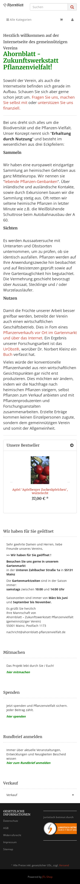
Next (68, 482)
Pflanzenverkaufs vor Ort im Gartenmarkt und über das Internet (40, 335)
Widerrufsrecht (12, 835)
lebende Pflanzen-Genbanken (31, 181)
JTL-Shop (47, 877)
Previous (12, 482)
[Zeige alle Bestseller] (71, 445)
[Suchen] (49, 6)
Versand (64, 865)
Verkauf (41, 795)
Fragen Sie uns (45, 97)
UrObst (9, 349)
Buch (7, 354)
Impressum (10, 842)
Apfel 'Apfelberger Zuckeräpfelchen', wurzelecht (40, 491)
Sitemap (8, 849)
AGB (6, 828)
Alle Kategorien (19, 20)
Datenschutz (10, 821)
